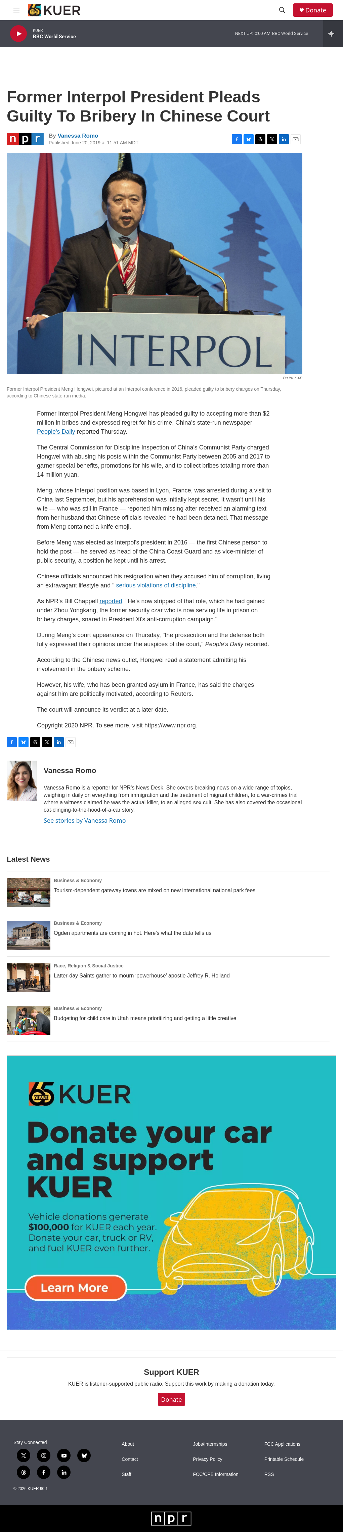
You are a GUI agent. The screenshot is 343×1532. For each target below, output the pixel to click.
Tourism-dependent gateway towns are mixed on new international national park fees (154, 890)
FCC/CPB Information (216, 1474)
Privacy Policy (207, 1459)
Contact (130, 1459)
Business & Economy (78, 880)
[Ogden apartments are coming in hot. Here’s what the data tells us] (28, 935)
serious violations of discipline (156, 585)
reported (111, 601)
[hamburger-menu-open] (16, 10)
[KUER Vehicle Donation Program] (171, 1193)
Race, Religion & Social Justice (89, 965)
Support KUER (171, 1372)
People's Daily (56, 431)
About (128, 1444)
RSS (269, 1474)
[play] (18, 34)
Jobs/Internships (210, 1444)
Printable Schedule (284, 1459)
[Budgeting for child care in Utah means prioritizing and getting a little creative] (28, 1020)
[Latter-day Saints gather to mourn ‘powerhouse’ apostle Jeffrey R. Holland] (28, 977)
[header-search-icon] (282, 10)
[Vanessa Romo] (22, 781)
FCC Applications (282, 1444)
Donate (315, 10)
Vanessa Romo (77, 136)
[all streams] (333, 33)
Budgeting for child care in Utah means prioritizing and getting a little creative (145, 1018)
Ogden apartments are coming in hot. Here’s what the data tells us (132, 933)
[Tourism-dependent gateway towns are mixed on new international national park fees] (28, 892)
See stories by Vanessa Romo (85, 820)
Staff (126, 1474)
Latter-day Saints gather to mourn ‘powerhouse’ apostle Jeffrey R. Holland (142, 975)
